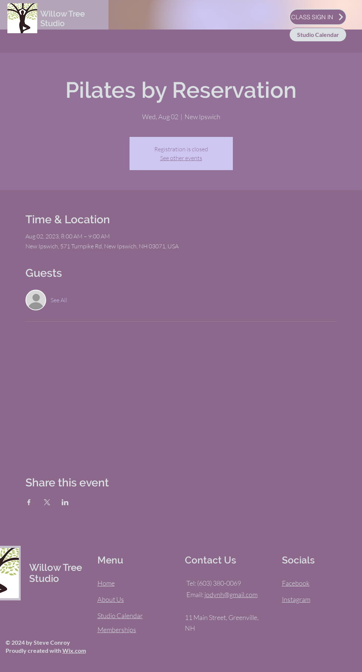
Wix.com (74, 650)
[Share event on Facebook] (28, 502)
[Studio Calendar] (318, 35)
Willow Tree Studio (62, 18)
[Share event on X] (47, 502)
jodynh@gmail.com (231, 594)
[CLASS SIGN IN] (318, 17)
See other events (181, 158)
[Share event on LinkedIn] (65, 502)
